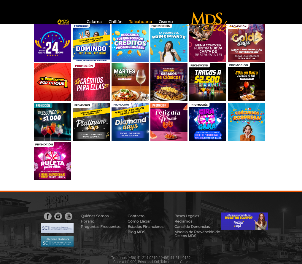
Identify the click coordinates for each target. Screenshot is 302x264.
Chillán (116, 22)
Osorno (166, 22)
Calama (94, 22)
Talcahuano (140, 22)
